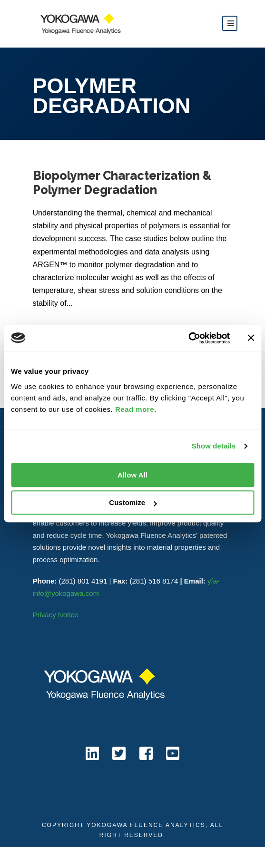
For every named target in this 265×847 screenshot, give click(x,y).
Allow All (132, 475)
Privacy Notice (56, 615)
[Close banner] (250, 338)
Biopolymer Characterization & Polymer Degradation (122, 182)
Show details (214, 446)
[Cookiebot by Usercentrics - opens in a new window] (188, 338)
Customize (133, 502)
